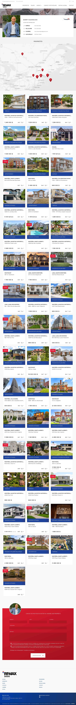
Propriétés (26, 5)
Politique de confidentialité (16, 650)
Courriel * (51, 619)
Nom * (31, 619)
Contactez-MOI (38, 655)
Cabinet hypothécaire (50, 5)
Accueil (4, 679)
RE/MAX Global (63, 5)
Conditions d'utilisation (29, 650)
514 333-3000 (20, 1)
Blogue (40, 681)
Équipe (33, 5)
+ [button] (1, 45)
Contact (71, 5)
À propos (4, 685)
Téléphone (12, 625)
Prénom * (12, 619)
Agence (39, 5)
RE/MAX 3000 (37, 34)
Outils (3, 689)
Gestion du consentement (65, 703)
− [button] (1, 46)
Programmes (41, 679)
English (40, 687)
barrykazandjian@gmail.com (41, 31)
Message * (12, 631)
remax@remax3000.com (9, 1)
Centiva (73, 703)
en (73, 1)
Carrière (4, 687)
